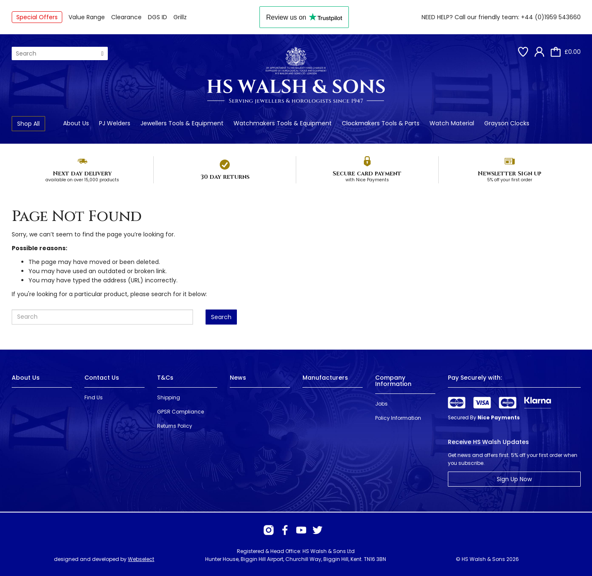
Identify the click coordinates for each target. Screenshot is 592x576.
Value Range (87, 17)
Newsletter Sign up (509, 174)
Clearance (126, 17)
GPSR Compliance (180, 411)
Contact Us (101, 377)
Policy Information (398, 417)
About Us (76, 123)
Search (221, 317)
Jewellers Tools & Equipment (182, 123)
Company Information (393, 380)
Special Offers (37, 17)
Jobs (381, 403)
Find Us (93, 397)
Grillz (180, 17)
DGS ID (157, 17)
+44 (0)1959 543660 (551, 17)
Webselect (141, 559)
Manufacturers (325, 377)
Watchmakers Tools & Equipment (283, 123)
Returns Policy (174, 425)
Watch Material (451, 123)
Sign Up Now (514, 479)
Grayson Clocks (506, 123)
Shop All (28, 123)
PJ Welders (114, 123)
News (238, 377)
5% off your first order (509, 180)
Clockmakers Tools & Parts (380, 123)
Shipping (168, 397)
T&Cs (165, 377)
